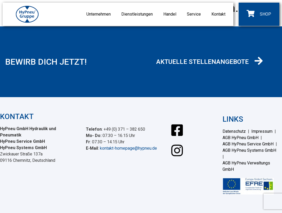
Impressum (261, 131)
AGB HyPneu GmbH (240, 137)
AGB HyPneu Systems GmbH (249, 150)
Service (194, 14)
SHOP (265, 14)
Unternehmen (98, 14)
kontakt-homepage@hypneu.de (128, 148)
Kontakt (218, 14)
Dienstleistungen (137, 14)
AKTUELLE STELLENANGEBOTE (202, 61)
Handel (169, 14)
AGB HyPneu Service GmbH (248, 143)
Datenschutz (234, 131)
